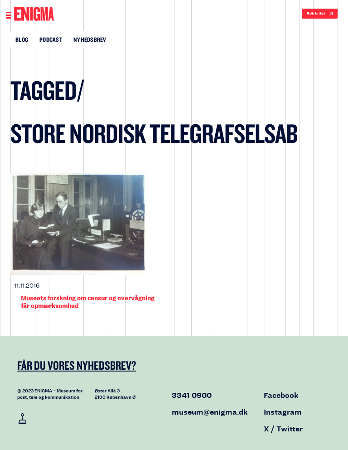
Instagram (283, 412)
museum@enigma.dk (210, 412)
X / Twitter (283, 429)
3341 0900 (192, 395)
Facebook (281, 395)
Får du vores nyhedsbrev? (76, 365)
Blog (21, 39)
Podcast (50, 39)
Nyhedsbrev (89, 39)
